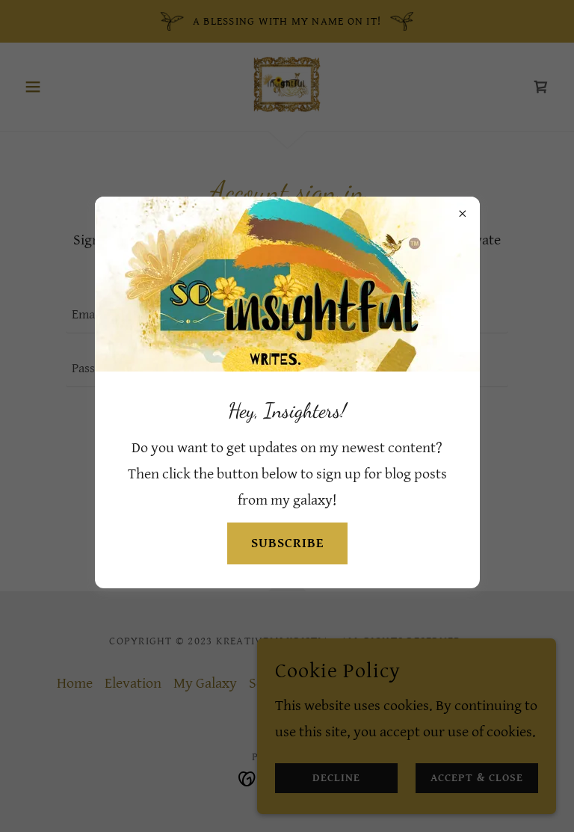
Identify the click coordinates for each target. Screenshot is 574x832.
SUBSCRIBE (287, 543)
